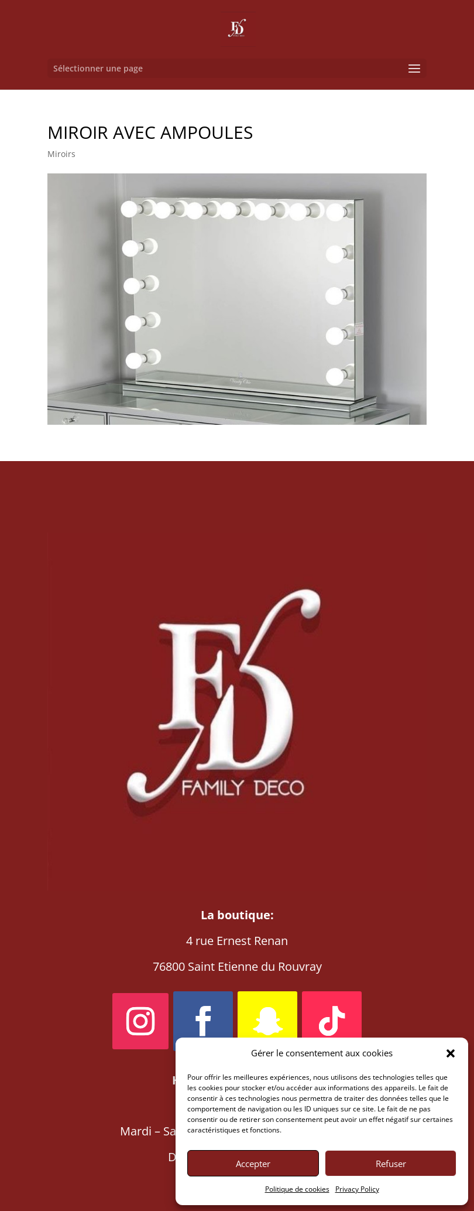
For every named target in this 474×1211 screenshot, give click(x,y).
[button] (450, 1053)
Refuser (391, 1163)
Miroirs (61, 153)
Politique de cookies (297, 1189)
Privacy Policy (357, 1189)
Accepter (253, 1163)
